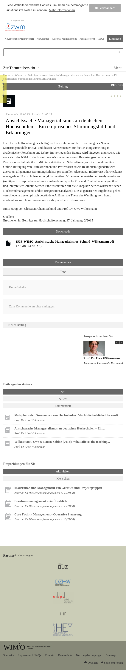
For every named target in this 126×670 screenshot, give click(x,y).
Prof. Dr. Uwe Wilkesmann (101, 358)
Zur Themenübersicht (19, 68)
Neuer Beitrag (17, 325)
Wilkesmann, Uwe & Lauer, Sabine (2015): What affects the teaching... (62, 441)
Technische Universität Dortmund (103, 363)
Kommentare (63, 262)
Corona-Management (64, 38)
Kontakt (49, 655)
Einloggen (115, 38)
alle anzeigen (25, 555)
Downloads (63, 231)
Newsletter (43, 38)
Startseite (8, 655)
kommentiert (63, 406)
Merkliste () (87, 38)
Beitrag (63, 86)
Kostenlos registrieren (20, 38)
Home (6, 75)
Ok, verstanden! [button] (105, 8)
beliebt (63, 399)
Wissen (19, 75)
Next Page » (121, 342)
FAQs (101, 38)
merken (118, 84)
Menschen (63, 478)
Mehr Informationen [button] (62, 10)
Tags (63, 271)
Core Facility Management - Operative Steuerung (48, 514)
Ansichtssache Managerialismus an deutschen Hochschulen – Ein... (59, 428)
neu (63, 392)
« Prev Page (117, 342)
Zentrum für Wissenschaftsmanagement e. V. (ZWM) (44, 492)
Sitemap (111, 655)
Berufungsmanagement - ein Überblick (40, 501)
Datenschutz (65, 655)
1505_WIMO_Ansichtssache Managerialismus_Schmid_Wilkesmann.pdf (65, 241)
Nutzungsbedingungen (89, 655)
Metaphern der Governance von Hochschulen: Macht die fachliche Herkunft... (67, 415)
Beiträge (33, 75)
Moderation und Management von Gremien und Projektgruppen (58, 488)
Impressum (24, 655)
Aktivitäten (73, 471)
